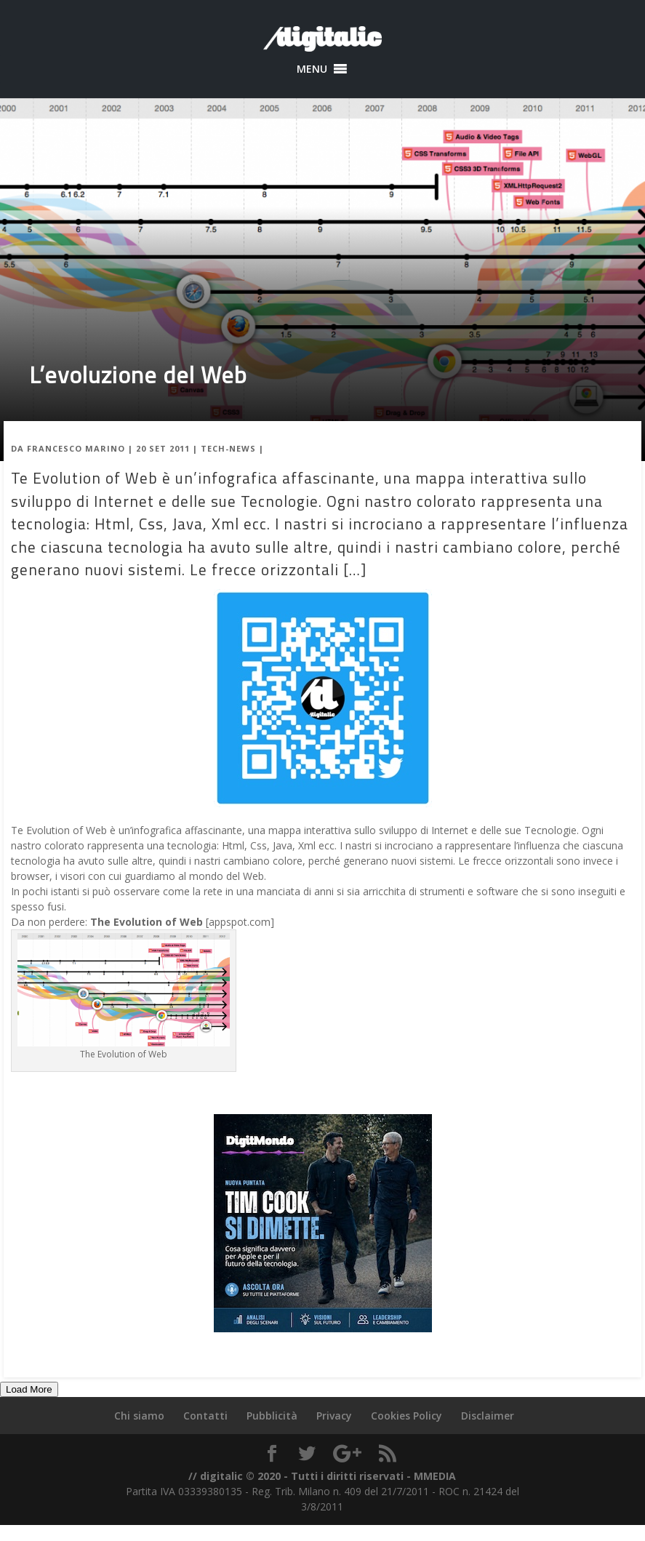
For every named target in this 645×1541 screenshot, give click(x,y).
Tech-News (228, 448)
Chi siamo (139, 1415)
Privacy (334, 1415)
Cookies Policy (406, 1415)
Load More (29, 1389)
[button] (312, 69)
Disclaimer (487, 1415)
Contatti (205, 1415)
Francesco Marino (76, 448)
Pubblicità (272, 1415)
